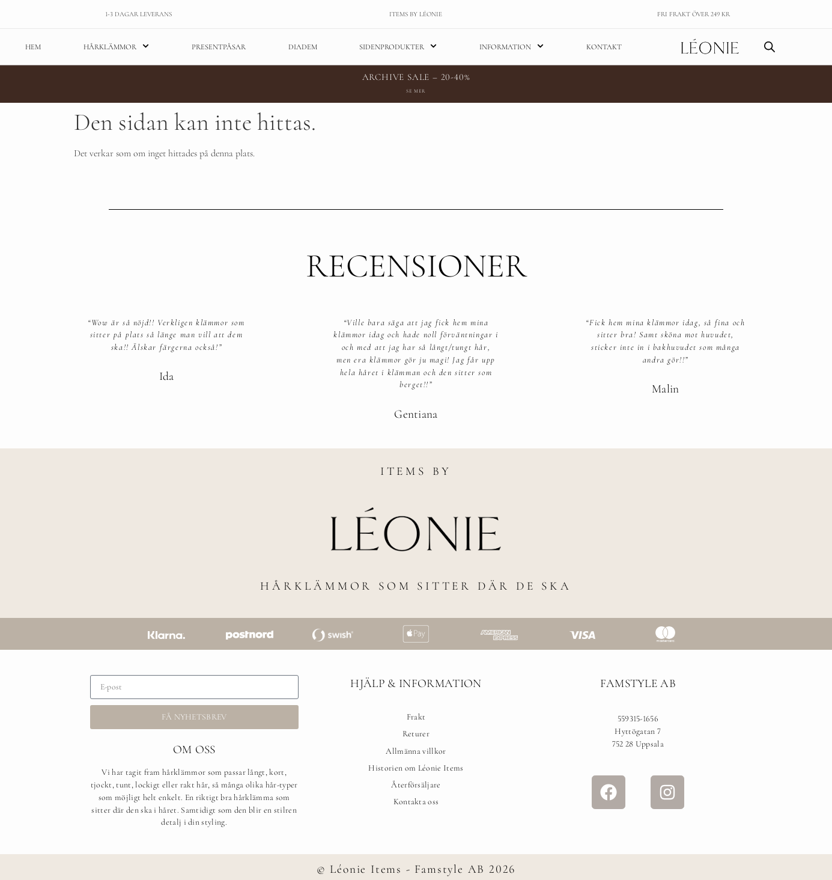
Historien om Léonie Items (415, 768)
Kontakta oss (416, 801)
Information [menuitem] (511, 47)
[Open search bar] (770, 46)
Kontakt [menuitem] (604, 47)
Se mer (415, 91)
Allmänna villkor (416, 751)
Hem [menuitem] (33, 47)
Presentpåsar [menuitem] (219, 47)
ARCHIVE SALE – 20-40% (416, 77)
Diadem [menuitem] (302, 47)
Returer (416, 734)
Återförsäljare (415, 785)
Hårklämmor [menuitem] (116, 47)
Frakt (416, 717)
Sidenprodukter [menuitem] (398, 47)
